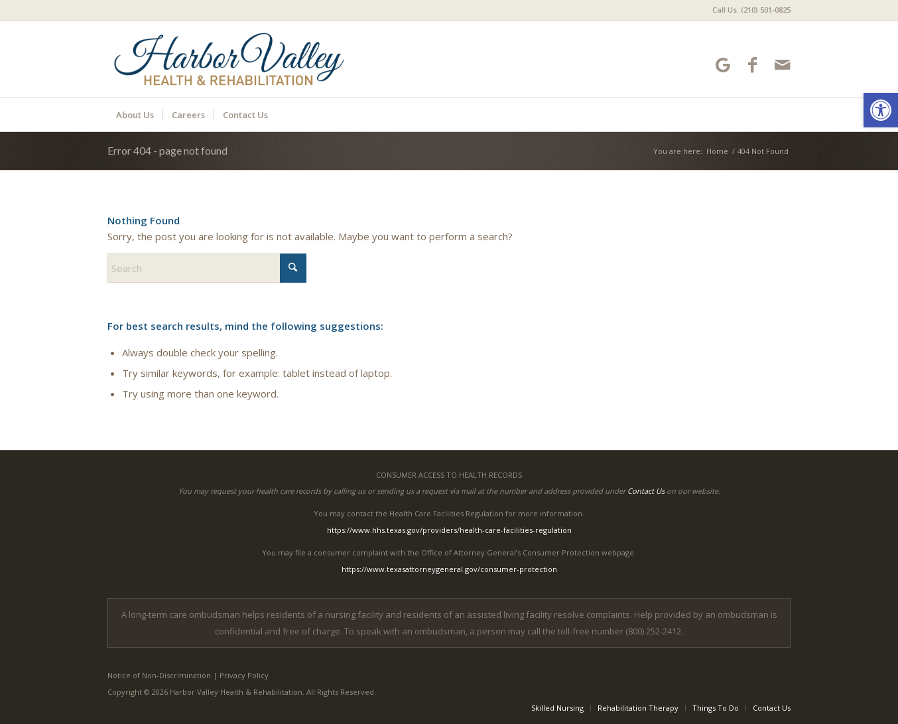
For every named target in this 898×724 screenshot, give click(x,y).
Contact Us (646, 491)
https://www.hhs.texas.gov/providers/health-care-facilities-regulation (449, 530)
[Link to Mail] (782, 64)
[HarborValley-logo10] (229, 59)
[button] (881, 110)
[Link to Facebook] (752, 64)
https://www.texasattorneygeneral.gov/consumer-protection (449, 569)
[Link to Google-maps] (723, 64)
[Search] (206, 268)
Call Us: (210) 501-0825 (751, 10)
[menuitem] (748, 10)
